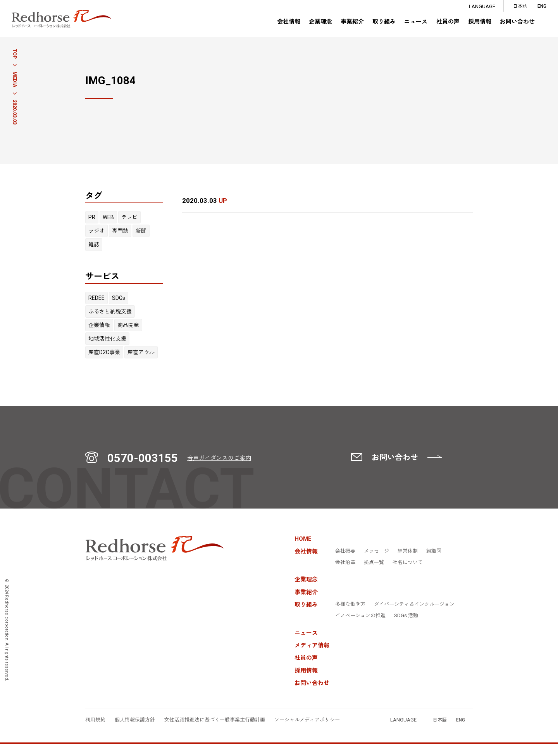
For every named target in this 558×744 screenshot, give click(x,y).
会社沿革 (345, 562)
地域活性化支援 (107, 339)
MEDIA (15, 79)
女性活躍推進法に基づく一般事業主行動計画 (214, 720)
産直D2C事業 (104, 352)
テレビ (129, 217)
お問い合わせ (517, 22)
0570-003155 (142, 458)
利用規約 (95, 720)
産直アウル (141, 352)
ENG (460, 720)
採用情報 (479, 22)
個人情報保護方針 (135, 720)
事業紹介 (352, 22)
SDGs (118, 298)
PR (91, 217)
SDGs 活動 (406, 615)
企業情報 (99, 325)
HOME (303, 539)
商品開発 (128, 325)
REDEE (96, 298)
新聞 (141, 231)
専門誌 (120, 231)
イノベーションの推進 (360, 615)
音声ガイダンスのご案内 (219, 458)
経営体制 (408, 551)
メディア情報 (311, 645)
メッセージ (376, 551)
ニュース (415, 22)
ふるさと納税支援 (110, 311)
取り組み (384, 22)
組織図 (433, 551)
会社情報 (288, 22)
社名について (408, 562)
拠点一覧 (374, 562)
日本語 (520, 6)
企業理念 (320, 22)
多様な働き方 (350, 604)
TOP (15, 54)
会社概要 (345, 551)
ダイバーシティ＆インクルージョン (414, 604)
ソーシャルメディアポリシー (307, 720)
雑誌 (93, 244)
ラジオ (96, 231)
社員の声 (447, 22)
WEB (108, 217)
